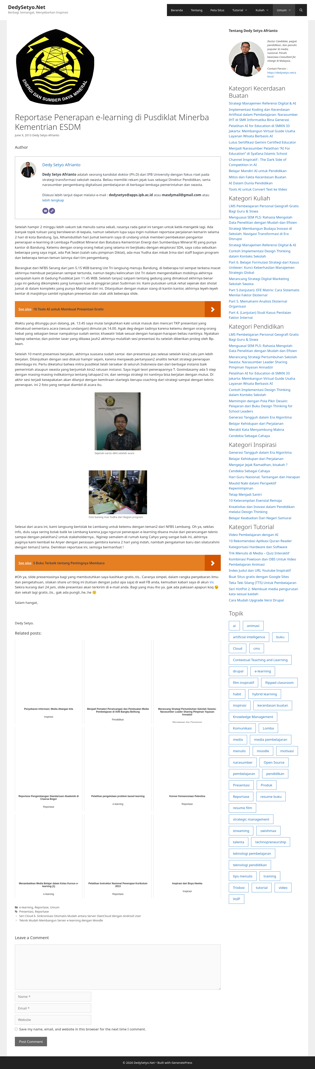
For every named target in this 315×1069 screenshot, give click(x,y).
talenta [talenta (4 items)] (238, 842)
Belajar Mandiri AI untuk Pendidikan (257, 170)
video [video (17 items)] (283, 887)
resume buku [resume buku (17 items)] (270, 796)
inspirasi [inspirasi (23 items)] (239, 705)
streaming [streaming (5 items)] (241, 830)
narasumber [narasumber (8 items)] (243, 762)
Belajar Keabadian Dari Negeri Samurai (260, 518)
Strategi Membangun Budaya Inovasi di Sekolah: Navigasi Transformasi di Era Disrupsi (260, 233)
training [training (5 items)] (270, 876)
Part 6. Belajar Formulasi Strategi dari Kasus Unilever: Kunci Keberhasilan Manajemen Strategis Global (264, 267)
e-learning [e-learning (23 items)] (263, 671)
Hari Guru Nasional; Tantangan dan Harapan (264, 477)
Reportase (41, 907)
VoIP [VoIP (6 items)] (236, 899)
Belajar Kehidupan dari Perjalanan (256, 423)
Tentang (196, 10)
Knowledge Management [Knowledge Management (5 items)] (253, 716)
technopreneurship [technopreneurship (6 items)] (270, 842)
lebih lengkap (53, 200)
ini (212, 582)
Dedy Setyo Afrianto (45, 135)
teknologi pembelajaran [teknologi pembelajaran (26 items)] (252, 853)
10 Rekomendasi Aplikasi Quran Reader (260, 541)
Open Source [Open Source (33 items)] (274, 762)
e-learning (26, 907)
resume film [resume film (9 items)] (242, 807)
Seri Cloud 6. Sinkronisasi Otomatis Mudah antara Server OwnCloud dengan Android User (80, 916)
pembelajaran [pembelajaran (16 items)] (244, 773)
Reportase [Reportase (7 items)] (241, 796)
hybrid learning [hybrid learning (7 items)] (264, 694)
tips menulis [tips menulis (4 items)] (242, 876)
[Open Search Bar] (301, 10)
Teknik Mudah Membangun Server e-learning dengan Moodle (61, 920)
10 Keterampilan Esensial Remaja (255, 500)
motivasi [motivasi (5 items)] (287, 751)
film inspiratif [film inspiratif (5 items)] (243, 682)
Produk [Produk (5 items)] (266, 785)
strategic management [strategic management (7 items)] (251, 819)
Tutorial (242, 10)
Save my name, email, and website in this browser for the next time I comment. (82, 1029)
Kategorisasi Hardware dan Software (258, 547)
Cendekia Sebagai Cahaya (249, 435)
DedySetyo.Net (26, 7)
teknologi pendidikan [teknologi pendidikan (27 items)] (250, 865)
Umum (286, 10)
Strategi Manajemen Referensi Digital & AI (262, 103)
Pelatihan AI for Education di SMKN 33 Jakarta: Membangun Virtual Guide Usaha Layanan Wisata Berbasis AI (262, 130)
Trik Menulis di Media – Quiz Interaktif (259, 553)
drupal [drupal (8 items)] (238, 671)
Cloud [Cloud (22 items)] (237, 648)
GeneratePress (182, 1063)
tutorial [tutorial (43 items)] (261, 887)
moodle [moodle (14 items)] (263, 751)
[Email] (45, 211)
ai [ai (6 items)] (234, 625)
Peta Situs (217, 10)
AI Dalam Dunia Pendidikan (251, 183)
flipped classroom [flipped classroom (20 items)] (279, 682)
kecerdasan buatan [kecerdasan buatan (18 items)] (273, 705)
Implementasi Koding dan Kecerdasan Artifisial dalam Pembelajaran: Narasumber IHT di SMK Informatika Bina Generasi (263, 114)
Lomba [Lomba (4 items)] (268, 728)
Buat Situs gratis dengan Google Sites (259, 576)
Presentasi (26, 911)
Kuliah (264, 10)
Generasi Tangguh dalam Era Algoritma (260, 417)
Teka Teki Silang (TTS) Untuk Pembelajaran (262, 582)
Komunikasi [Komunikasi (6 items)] (242, 728)
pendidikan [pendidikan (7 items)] (275, 773)
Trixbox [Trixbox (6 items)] (238, 887)
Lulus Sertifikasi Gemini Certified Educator (262, 142)
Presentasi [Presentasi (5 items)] (241, 785)
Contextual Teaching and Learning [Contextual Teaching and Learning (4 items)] (260, 660)
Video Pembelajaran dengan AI (253, 534)
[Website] (52, 211)
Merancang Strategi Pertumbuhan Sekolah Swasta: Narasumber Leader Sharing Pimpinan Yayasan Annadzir (263, 362)
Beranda (177, 10)
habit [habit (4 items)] (237, 694)
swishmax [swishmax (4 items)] (268, 830)
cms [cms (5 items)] (256, 648)
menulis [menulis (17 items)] (239, 751)
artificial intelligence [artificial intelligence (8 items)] (249, 637)
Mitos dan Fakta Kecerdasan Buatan (257, 177)
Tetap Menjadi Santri (245, 494)
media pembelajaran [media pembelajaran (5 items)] (270, 739)
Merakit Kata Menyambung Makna (256, 429)
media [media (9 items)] (238, 739)
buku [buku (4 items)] (280, 637)
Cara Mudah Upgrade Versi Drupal (256, 600)
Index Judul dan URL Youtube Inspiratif (260, 570)
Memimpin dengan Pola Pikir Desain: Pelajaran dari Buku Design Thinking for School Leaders (260, 406)
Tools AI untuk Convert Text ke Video (258, 189)
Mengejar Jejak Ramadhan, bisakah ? (258, 464)
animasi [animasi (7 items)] (253, 625)
